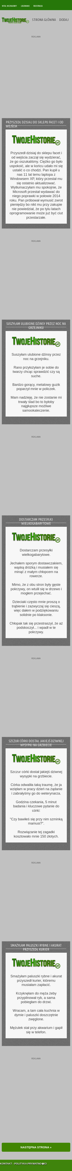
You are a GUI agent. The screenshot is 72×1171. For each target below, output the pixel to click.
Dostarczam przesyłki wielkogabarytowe (36, 521)
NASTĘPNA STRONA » (36, 1147)
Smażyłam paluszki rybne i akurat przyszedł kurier (36, 947)
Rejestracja (38, 5)
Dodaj (64, 20)
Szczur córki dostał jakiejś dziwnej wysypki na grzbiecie (36, 743)
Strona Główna (44, 20)
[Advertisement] (36, 73)
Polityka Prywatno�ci (30, 1159)
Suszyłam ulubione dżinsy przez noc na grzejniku (36, 325)
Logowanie (25, 5)
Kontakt (6, 1159)
